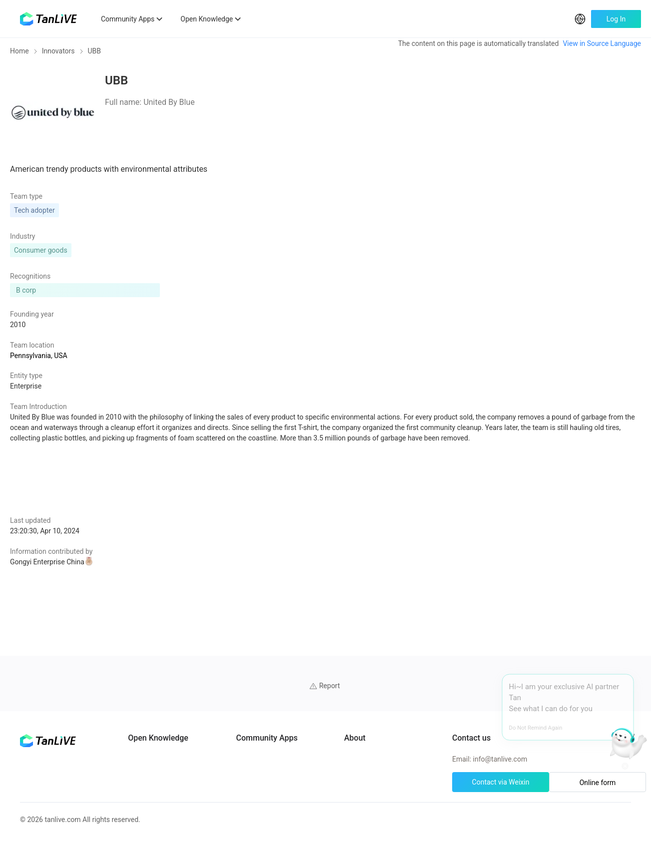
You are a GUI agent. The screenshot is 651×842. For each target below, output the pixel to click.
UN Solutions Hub (304, 697)
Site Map (419, 751)
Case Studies (168, 715)
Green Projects (171, 769)
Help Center (424, 697)
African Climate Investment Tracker (332, 715)
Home (19, 58)
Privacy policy (427, 733)
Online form (583, 731)
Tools (156, 787)
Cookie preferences (436, 715)
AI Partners (165, 679)
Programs (163, 697)
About (415, 679)
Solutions (162, 751)
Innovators (58, 58)
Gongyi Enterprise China (133, 556)
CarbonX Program (305, 733)
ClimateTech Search (308, 679)
